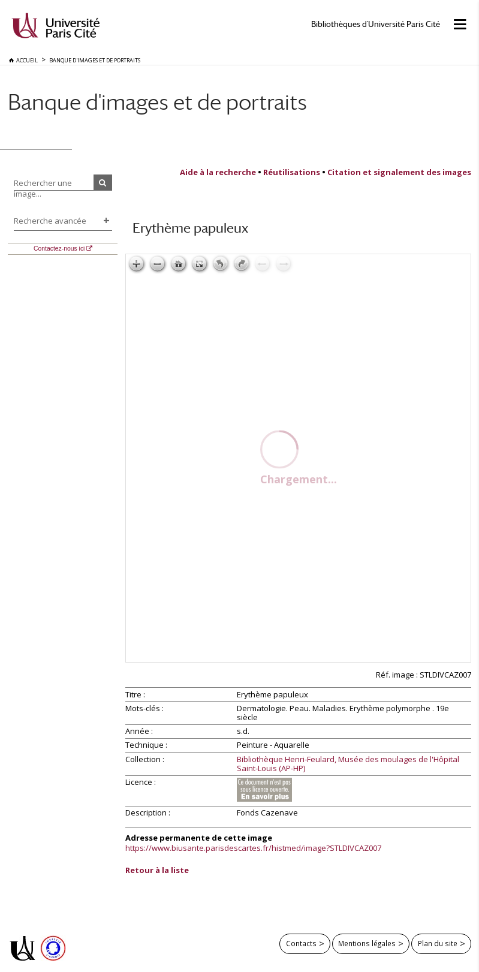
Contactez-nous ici (59, 248)
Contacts (301, 943)
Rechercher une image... (43, 188)
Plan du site (437, 943)
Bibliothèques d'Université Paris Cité (375, 24)
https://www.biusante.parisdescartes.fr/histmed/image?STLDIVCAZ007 (253, 847)
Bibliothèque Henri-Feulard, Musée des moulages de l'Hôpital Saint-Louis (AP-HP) (348, 764)
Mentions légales (367, 943)
